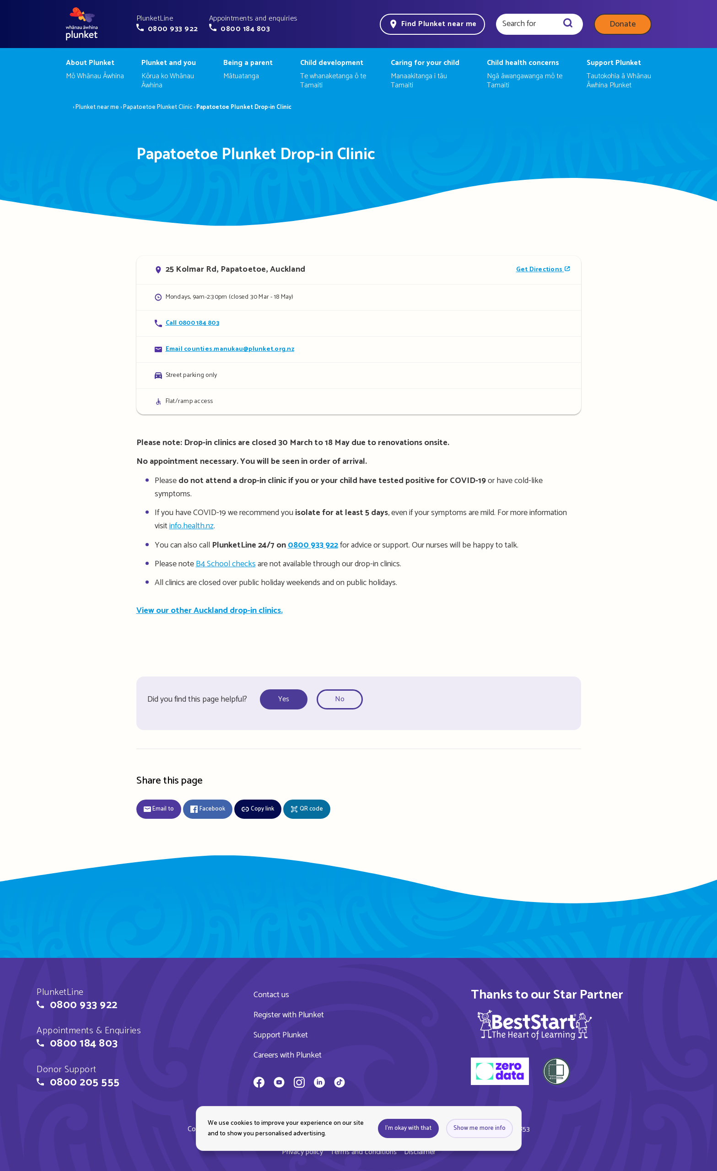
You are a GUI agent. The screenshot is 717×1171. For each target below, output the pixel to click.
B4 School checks (226, 564)
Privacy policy (302, 1152)
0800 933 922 (313, 545)
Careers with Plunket (287, 1055)
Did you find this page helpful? (197, 699)
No (340, 699)
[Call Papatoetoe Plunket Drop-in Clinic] (358, 323)
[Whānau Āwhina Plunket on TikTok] (339, 1083)
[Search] (568, 24)
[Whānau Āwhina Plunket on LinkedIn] (319, 1083)
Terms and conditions (363, 1152)
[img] (534, 1025)
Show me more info (479, 1128)
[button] (167, 23)
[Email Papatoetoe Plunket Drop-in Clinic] (358, 349)
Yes (283, 699)
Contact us (271, 995)
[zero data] (500, 1073)
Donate (622, 24)
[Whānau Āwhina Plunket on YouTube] (279, 1083)
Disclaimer (420, 1152)
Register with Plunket (288, 1015)
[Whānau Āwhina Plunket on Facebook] (258, 1083)
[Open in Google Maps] (358, 270)
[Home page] (82, 24)
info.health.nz (191, 526)
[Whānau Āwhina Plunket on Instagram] (299, 1083)
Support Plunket (280, 1035)
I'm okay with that (408, 1128)
